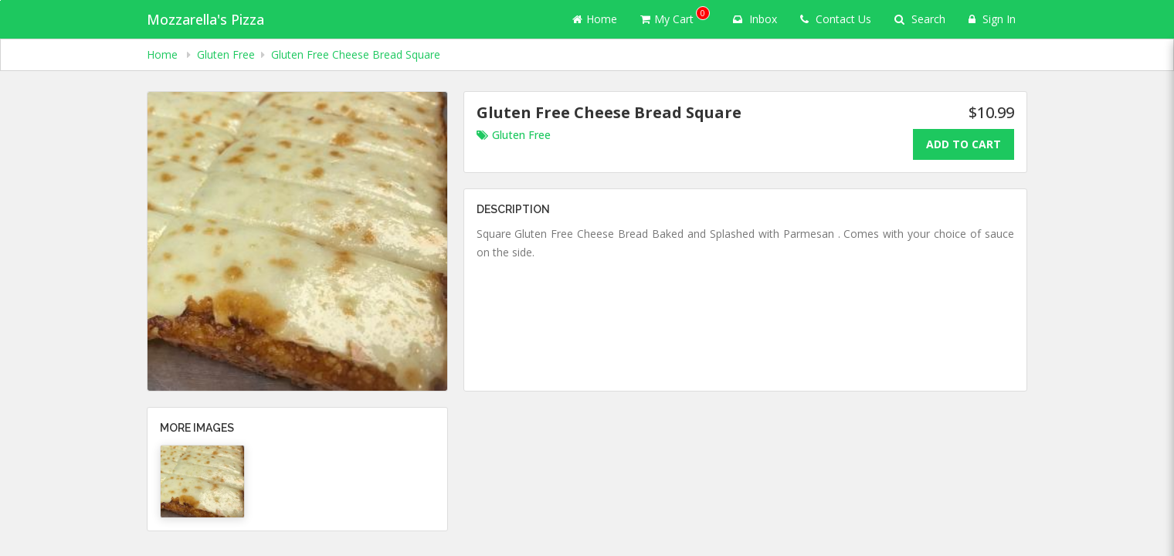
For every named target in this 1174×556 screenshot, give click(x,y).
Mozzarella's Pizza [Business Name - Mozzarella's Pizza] (205, 19)
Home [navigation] (164, 54)
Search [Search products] (919, 19)
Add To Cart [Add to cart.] (963, 144)
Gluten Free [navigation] (226, 54)
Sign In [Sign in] (992, 19)
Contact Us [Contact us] (835, 19)
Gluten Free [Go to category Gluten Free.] (514, 134)
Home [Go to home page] (594, 19)
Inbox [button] (755, 19)
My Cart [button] (675, 16)
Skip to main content (0, 0)
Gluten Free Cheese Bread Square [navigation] (355, 54)
